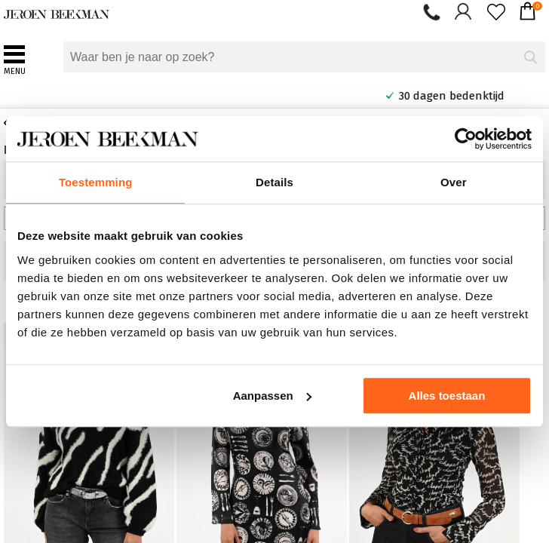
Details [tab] (274, 182)
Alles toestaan (447, 395)
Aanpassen (272, 395)
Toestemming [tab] (96, 182)
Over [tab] (453, 182)
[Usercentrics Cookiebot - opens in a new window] (466, 138)
